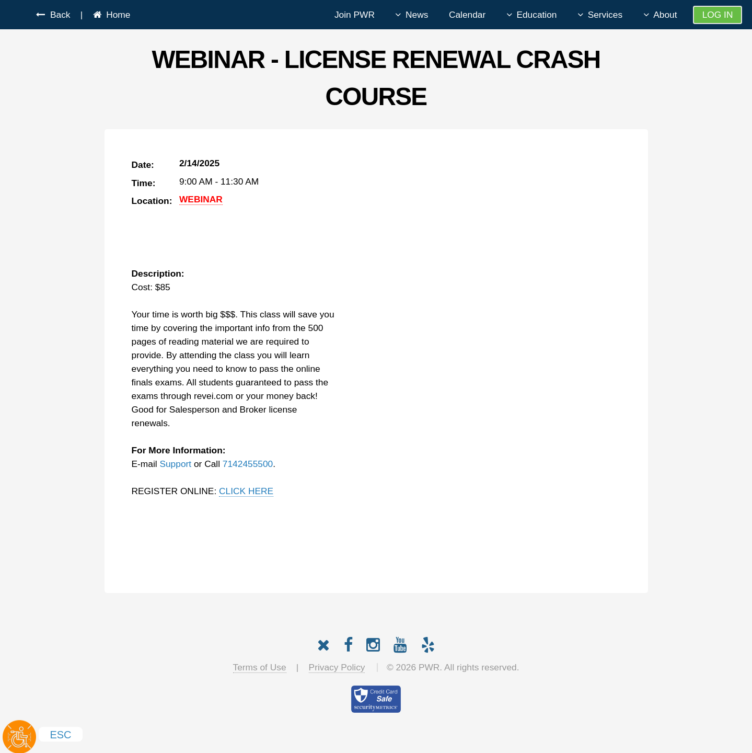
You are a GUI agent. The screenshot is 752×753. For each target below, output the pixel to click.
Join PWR (354, 14)
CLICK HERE (246, 491)
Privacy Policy (337, 667)
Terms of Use (259, 667)
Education (536, 14)
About (665, 14)
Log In (717, 14)
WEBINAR (201, 199)
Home (116, 14)
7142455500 (248, 464)
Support (175, 464)
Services (605, 14)
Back (57, 14)
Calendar (467, 14)
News (417, 14)
